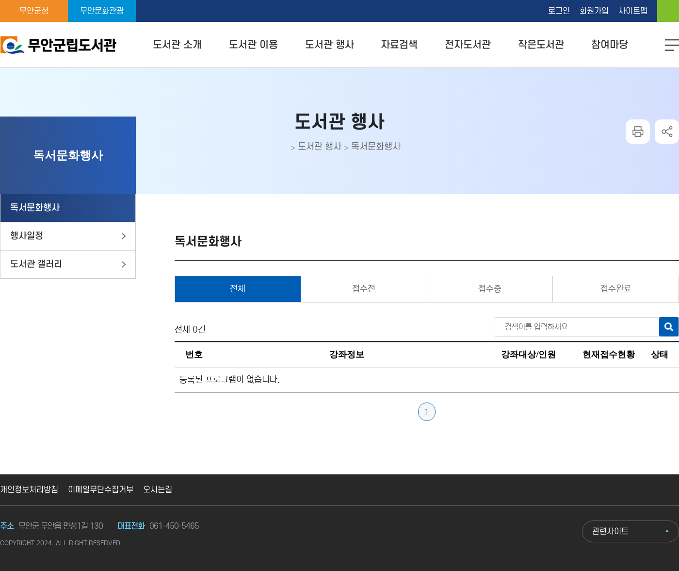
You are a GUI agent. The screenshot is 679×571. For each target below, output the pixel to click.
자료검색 (399, 44)
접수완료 (615, 289)
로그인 (559, 11)
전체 (237, 289)
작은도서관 (541, 44)
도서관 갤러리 (36, 264)
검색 (668, 326)
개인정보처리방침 (29, 490)
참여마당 (609, 44)
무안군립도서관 (58, 45)
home (668, 11)
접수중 (489, 289)
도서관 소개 (177, 44)
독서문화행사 (376, 147)
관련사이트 (610, 531)
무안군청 (33, 11)
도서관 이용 (253, 44)
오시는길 (157, 490)
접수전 (363, 289)
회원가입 (594, 11)
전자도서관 (468, 44)
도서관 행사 (329, 44)
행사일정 (26, 236)
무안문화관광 (102, 11)
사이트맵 (632, 11)
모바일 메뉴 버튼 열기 (672, 46)
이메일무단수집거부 (100, 490)
